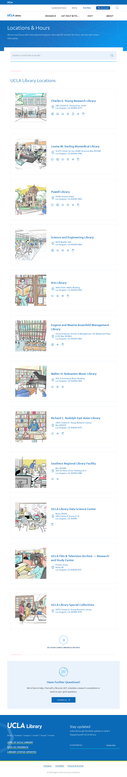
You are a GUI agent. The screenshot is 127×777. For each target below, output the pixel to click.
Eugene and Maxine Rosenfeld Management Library (80, 327)
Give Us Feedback (17, 747)
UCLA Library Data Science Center (73, 509)
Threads (43, 735)
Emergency (48, 766)
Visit (90, 16)
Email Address (76, 745)
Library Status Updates (21, 752)
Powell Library (60, 192)
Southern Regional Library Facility (73, 463)
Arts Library (59, 283)
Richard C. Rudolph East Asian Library (75, 418)
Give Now (87, 8)
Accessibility (59, 766)
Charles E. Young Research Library (73, 101)
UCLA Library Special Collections (72, 605)
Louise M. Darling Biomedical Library (75, 146)
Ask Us (74, 8)
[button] (117, 8)
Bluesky (10, 735)
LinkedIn (35, 735)
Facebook (18, 735)
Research (50, 16)
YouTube (51, 735)
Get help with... (70, 16)
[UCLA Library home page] (14, 16)
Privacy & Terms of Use (75, 766)
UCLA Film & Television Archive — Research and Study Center (80, 558)
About (109, 16)
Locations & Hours (59, 8)
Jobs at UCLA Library (20, 742)
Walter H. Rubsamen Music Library (74, 374)
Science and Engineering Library (72, 237)
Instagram (27, 735)
